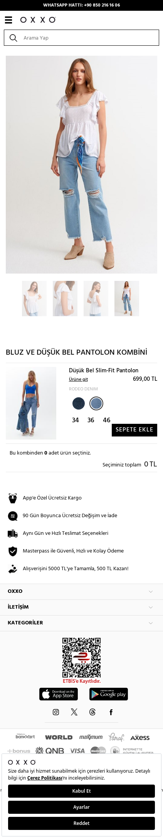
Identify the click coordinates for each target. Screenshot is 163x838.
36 (90, 420)
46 (107, 420)
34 (75, 420)
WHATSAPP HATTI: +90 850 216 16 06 (81, 5)
